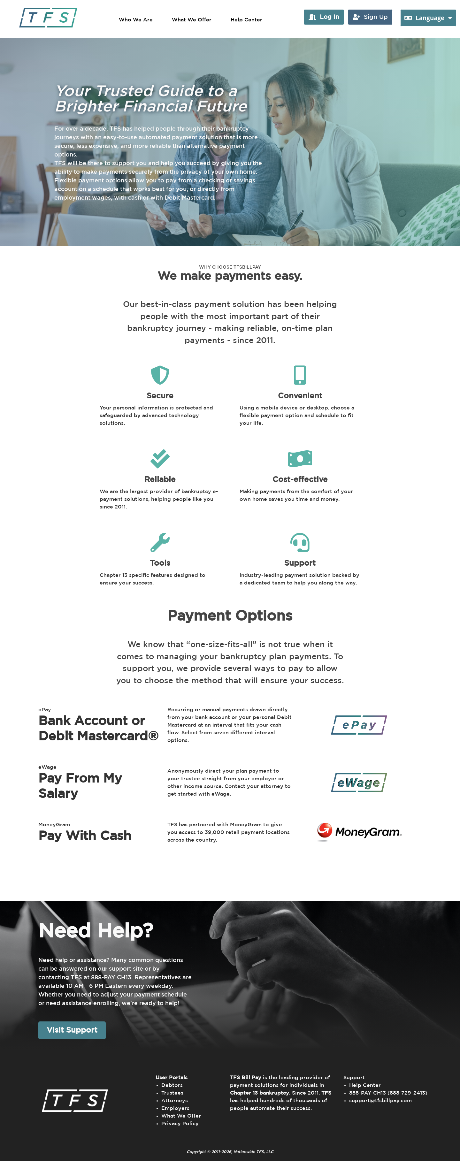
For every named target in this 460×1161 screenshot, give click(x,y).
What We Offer (191, 19)
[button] (324, 17)
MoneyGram (54, 824)
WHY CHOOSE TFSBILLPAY (230, 267)
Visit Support (72, 1030)
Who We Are (136, 19)
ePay (44, 709)
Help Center (246, 19)
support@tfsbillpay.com (380, 1100)
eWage (47, 767)
